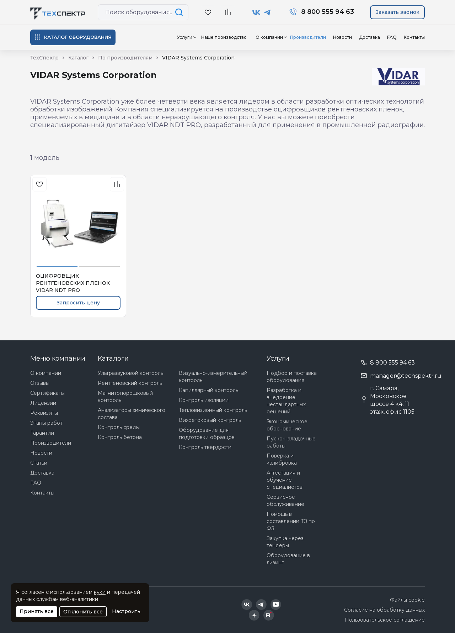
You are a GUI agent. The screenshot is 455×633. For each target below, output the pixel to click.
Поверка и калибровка (282, 459)
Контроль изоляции (204, 400)
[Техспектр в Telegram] (267, 12)
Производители (308, 37)
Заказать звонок (397, 12)
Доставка (369, 37)
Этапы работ (46, 423)
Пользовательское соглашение (385, 620)
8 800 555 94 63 (392, 362)
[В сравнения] (117, 184)
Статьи (38, 463)
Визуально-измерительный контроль (213, 376)
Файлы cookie (407, 600)
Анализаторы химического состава (131, 413)
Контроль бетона (120, 437)
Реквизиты (44, 413)
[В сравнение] (227, 12)
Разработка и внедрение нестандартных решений (286, 401)
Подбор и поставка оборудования (292, 376)
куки (100, 592)
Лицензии (43, 403)
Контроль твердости (205, 447)
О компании (269, 37)
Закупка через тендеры (285, 542)
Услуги (184, 37)
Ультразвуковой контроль (130, 373)
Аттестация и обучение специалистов (285, 480)
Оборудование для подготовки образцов (207, 433)
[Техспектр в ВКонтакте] (256, 12)
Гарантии (42, 433)
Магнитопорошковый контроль (125, 396)
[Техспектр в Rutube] (268, 615)
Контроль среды (119, 427)
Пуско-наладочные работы (291, 442)
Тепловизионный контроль (213, 410)
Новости (342, 37)
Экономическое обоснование (287, 425)
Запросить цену (78, 302)
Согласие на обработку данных (384, 610)
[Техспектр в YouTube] (276, 604)
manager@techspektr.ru (405, 375)
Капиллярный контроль (208, 390)
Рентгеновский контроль (130, 383)
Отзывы (39, 383)
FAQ (392, 37)
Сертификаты (47, 393)
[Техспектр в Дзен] (253, 615)
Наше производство (224, 37)
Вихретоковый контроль (210, 420)
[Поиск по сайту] (180, 12)
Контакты (414, 37)
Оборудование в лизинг (288, 559)
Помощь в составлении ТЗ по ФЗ (291, 521)
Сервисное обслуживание (285, 500)
